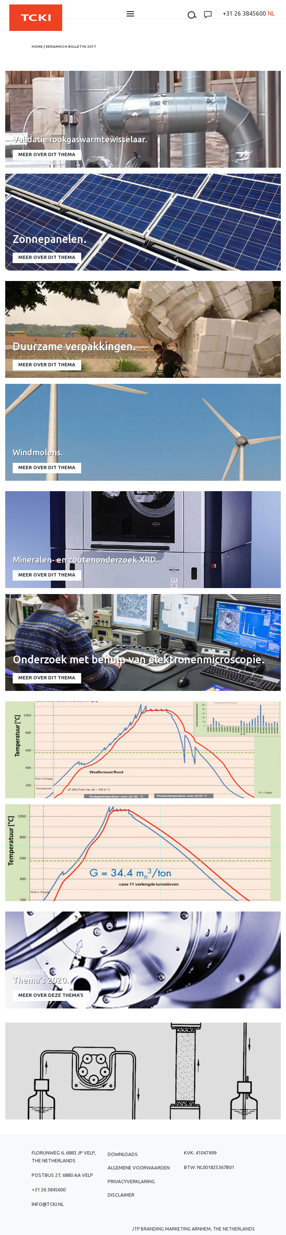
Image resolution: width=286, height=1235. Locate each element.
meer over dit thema (46, 154)
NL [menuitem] (271, 13)
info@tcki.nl (48, 1204)
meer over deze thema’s (50, 995)
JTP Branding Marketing (161, 1228)
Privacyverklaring (131, 1181)
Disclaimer (121, 1194)
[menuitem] (271, 13)
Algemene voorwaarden (139, 1167)
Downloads (123, 1154)
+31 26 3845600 (244, 13)
